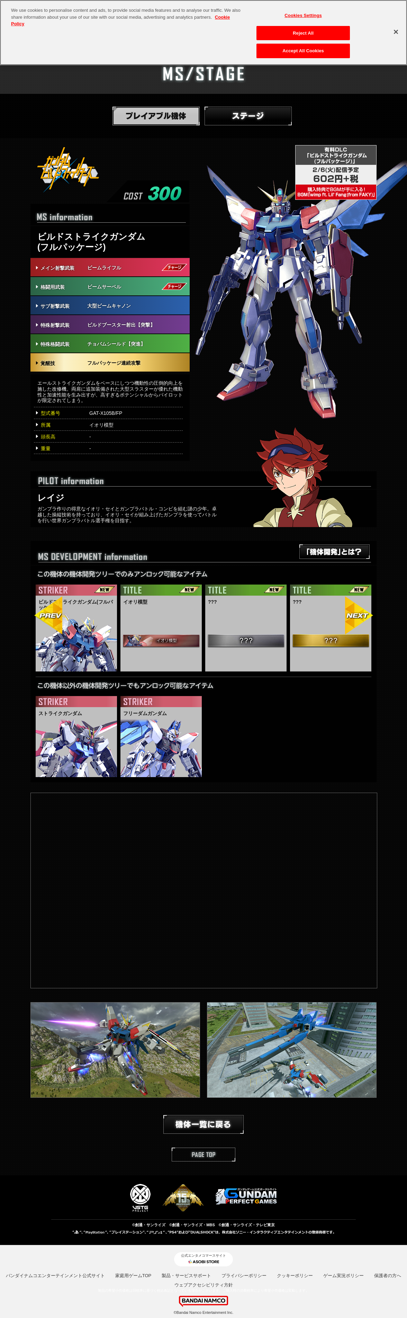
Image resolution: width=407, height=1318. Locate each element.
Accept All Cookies (303, 50)
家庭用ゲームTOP (133, 1275)
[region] (203, 32)
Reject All (303, 33)
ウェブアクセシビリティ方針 (203, 1285)
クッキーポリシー (295, 1275)
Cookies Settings (303, 15)
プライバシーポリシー (243, 1275)
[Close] (396, 31)
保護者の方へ (387, 1275)
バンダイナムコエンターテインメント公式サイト (55, 1275)
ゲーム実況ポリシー (343, 1275)
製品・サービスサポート (186, 1275)
